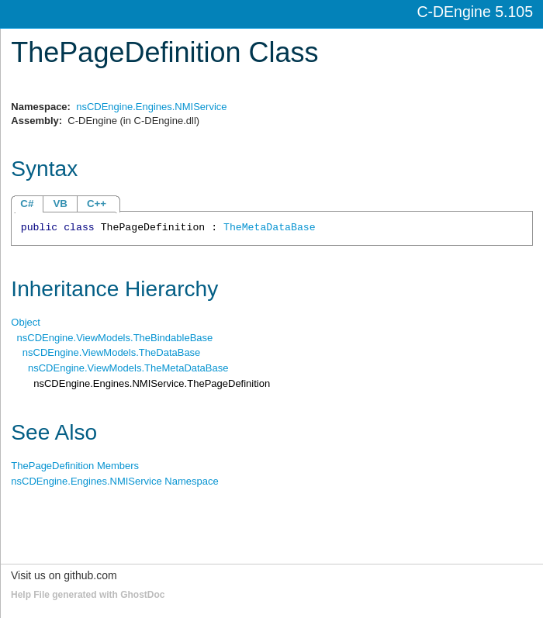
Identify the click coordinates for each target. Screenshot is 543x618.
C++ (96, 203)
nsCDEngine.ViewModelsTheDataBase (111, 352)
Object (25, 322)
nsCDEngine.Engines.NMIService (151, 106)
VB (60, 203)
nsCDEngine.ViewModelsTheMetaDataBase (128, 368)
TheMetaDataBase (269, 227)
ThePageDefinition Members (75, 465)
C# (26, 203)
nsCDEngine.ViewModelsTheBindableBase (115, 338)
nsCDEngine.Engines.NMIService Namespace (114, 481)
